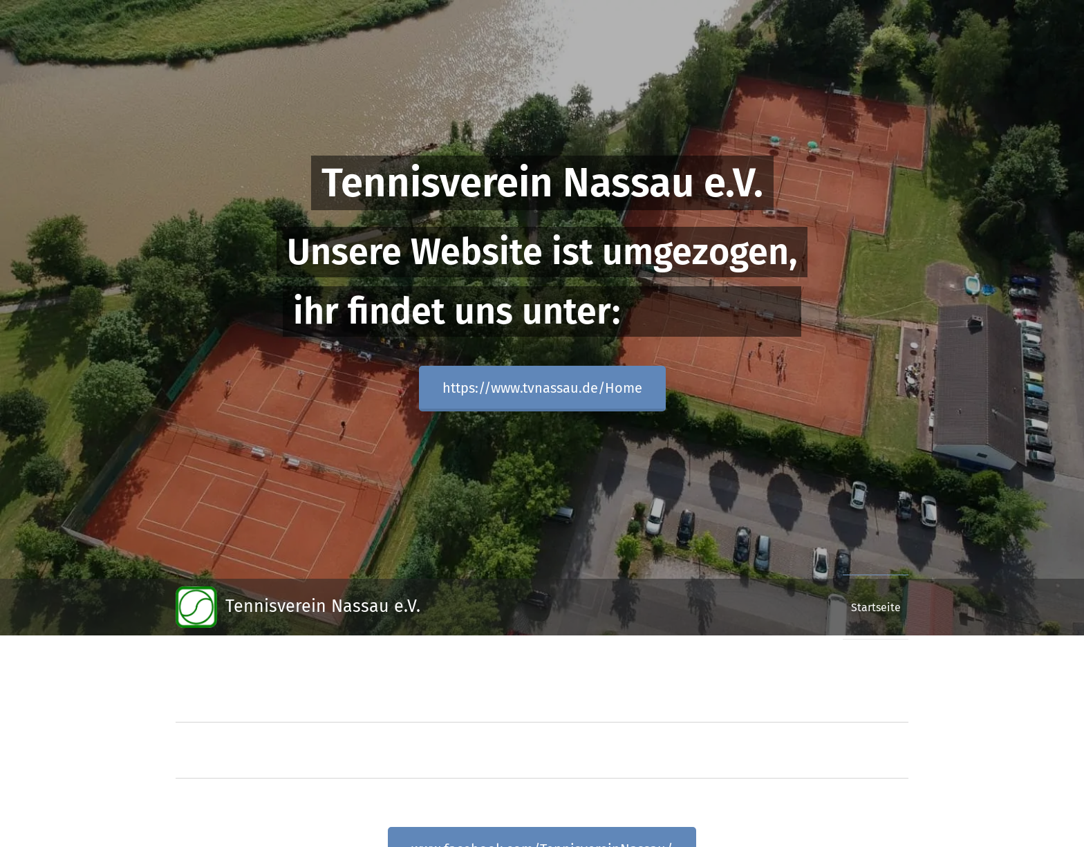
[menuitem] (871, 607)
